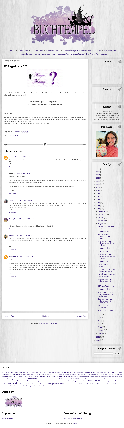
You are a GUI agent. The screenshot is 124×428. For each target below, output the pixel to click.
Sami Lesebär (44, 383)
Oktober (101, 218)
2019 (98, 190)
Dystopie (83, 374)
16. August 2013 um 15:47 (24, 200)
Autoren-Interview (89, 372)
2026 (98, 169)
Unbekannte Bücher (90, 383)
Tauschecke (26, 54)
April (100, 324)
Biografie (119, 372)
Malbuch (4, 381)
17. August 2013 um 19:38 (25, 256)
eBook (88, 374)
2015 (98, 203)
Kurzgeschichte (82, 378)
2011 (98, 340)
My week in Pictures (43, 381)
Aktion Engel (71, 372)
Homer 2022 (97, 376)
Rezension (13, 383)
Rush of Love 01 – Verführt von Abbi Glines (104, 236)
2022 (98, 181)
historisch (79, 376)
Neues (12, 51)
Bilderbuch (113, 372)
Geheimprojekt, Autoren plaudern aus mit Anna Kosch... (106, 256)
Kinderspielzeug (63, 378)
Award (97, 372)
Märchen (9, 381)
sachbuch (37, 383)
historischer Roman (88, 376)
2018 (98, 193)
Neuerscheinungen (63, 381)
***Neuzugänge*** (104, 251)
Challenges (63, 54)
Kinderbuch (31, 379)
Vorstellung (119, 383)
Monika (11, 235)
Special (65, 383)
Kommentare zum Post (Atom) (49, 323)
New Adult (80, 381)
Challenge (61, 374)
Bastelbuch (106, 372)
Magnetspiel (119, 378)
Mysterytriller (53, 381)
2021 (98, 184)
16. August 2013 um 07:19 (23, 157)
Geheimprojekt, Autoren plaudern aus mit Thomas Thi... (106, 301)
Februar (101, 330)
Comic (78, 374)
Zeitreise (58, 386)
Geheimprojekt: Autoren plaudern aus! (82, 51)
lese (97, 378)
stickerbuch (74, 383)
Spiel (69, 383)
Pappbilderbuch (94, 381)
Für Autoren (77, 54)
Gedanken (35, 376)
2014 (98, 206)
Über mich (23, 51)
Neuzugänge (72, 381)
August (100, 224)
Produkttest (118, 381)
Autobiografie (79, 372)
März (100, 327)
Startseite (45, 316)
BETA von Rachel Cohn (106, 286)
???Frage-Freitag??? (105, 231)
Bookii (24, 374)
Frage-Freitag (13, 135)
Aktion (63, 372)
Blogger (74, 423)
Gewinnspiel (56, 376)
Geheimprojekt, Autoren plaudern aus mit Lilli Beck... (106, 281)
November (102, 214)
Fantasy (116, 374)
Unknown (12, 256)
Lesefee (12, 157)
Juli (99, 315)
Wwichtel (53, 386)
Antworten (12, 167)
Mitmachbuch (33, 381)
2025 (98, 172)
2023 (98, 178)
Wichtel (40, 386)
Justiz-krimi (23, 378)
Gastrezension (27, 376)
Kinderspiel (55, 378)
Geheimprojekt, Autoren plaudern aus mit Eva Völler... (106, 243)
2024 (98, 175)
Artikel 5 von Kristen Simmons (105, 307)
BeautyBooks (13, 219)
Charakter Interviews (70, 374)
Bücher (36, 374)
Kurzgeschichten (91, 378)
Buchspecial (42, 374)
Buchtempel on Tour (45, 54)
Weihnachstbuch (13, 386)
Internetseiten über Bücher (114, 376)
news (85, 381)
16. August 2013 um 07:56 (21, 173)
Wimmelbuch (46, 386)
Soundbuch (59, 384)
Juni (99, 318)
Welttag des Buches (32, 386)
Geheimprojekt (44, 376)
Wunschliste (110, 51)
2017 (98, 196)
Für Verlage (92, 54)
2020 (98, 187)
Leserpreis (101, 378)
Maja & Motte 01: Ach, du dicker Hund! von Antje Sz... (106, 294)
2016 (98, 199)
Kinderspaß (49, 378)
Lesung (113, 378)
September (102, 221)
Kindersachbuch (41, 378)
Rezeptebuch (23, 383)
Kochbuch (71, 378)
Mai (99, 321)
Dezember (102, 211)
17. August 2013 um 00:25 (27, 219)
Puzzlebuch (5, 383)
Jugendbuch (15, 379)
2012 (98, 337)
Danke (104, 54)
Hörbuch (103, 376)
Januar (100, 333)
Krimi (76, 379)
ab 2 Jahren (47, 372)
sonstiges (51, 384)
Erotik (105, 374)
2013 (98, 209)
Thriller (81, 384)
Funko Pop (19, 376)
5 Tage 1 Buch (38, 372)
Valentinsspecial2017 (103, 383)
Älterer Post (81, 316)
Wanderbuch (5, 386)
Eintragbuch (94, 374)
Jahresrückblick (6, 378)
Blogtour (20, 374)
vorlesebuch (113, 383)
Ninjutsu (12, 200)
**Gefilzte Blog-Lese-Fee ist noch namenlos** (106, 270)
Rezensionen (37, 51)
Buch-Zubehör (30, 374)
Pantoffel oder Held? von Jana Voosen (106, 275)
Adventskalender (56, 372)
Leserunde (107, 378)
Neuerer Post (9, 316)
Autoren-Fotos (53, 51)
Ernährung (100, 374)
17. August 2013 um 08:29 (23, 235)
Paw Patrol (103, 381)
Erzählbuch (110, 374)
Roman (30, 384)
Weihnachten (22, 386)
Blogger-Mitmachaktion (9, 374)
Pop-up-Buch (110, 381)
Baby (101, 372)
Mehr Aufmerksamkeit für (20, 381)
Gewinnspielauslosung (68, 376)
